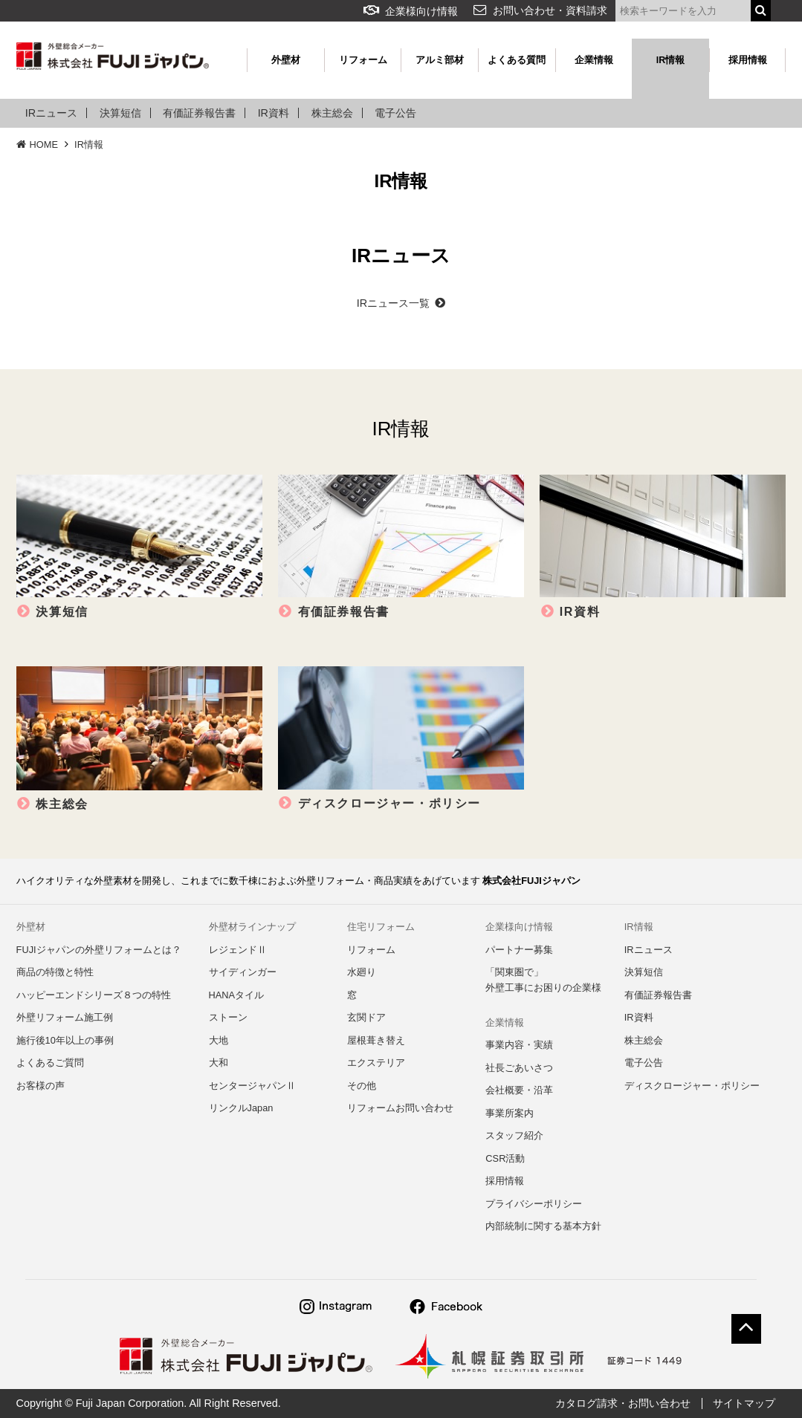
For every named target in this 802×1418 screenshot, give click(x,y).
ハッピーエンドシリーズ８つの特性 (93, 995)
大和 (218, 1062)
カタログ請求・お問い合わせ (623, 1403)
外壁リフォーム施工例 (64, 1017)
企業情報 (594, 60)
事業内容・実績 (519, 1044)
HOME (37, 144)
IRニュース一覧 (401, 303)
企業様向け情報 (410, 11)
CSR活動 (505, 1158)
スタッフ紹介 (514, 1135)
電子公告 (395, 113)
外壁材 (285, 60)
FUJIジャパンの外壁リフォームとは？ (98, 949)
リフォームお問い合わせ (400, 1107)
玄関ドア (366, 1017)
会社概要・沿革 (519, 1090)
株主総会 (332, 113)
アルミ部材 (439, 60)
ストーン (228, 1017)
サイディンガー (243, 972)
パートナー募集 (519, 949)
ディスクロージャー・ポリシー (692, 1085)
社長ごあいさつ (519, 1067)
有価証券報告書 (199, 113)
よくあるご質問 (50, 1062)
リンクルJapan (241, 1107)
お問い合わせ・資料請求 (550, 10)
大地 (218, 1040)
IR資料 (273, 113)
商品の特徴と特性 (55, 972)
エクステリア (376, 1062)
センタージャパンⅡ (252, 1085)
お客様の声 (40, 1085)
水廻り (361, 972)
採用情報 (747, 60)
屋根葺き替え (376, 1040)
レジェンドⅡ (238, 949)
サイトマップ (744, 1403)
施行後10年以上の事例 (65, 1040)
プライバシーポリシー (533, 1203)
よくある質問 (517, 60)
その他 (361, 1085)
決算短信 (120, 113)
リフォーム (363, 60)
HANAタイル (237, 995)
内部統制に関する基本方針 (543, 1226)
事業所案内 (509, 1113)
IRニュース (51, 113)
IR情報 (670, 60)
